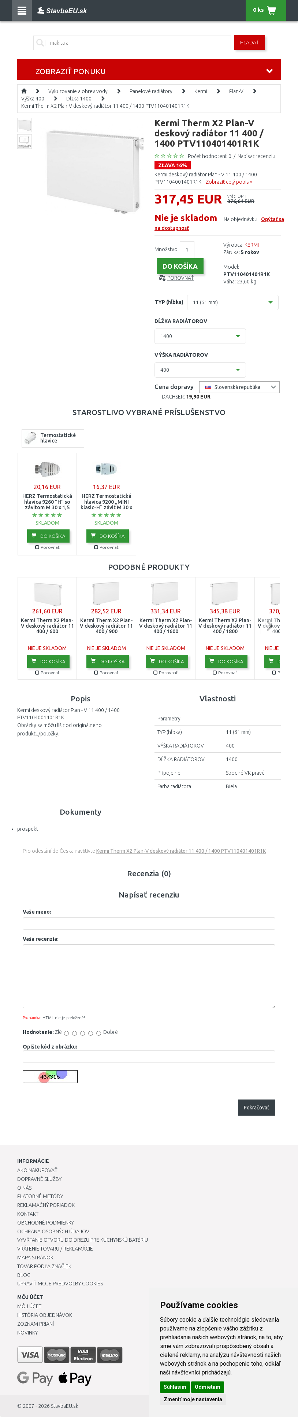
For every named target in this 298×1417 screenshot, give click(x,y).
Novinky (27, 1333)
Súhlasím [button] (175, 1387)
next (269, 626)
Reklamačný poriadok (46, 1205)
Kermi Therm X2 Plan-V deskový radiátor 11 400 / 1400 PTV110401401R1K (105, 106)
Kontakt (27, 1214)
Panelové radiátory (151, 91)
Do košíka (48, 536)
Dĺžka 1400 (79, 99)
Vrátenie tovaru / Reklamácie (55, 1249)
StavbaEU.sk (64, 1406)
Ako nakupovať (37, 1170)
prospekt (27, 829)
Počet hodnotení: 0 (209, 156)
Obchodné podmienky (45, 1223)
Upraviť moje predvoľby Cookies (60, 1283)
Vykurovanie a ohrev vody (78, 91)
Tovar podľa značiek (44, 1266)
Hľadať (249, 42)
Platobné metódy (40, 1196)
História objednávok (44, 1315)
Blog (23, 1275)
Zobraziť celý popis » (229, 182)
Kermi (200, 91)
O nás (24, 1188)
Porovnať (180, 278)
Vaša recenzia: (41, 939)
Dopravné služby (39, 1179)
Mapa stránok (35, 1257)
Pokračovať (256, 1108)
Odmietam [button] (207, 1387)
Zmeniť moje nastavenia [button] (193, 1399)
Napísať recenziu (256, 156)
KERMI (252, 245)
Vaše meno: (37, 912)
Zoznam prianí (35, 1324)
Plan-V (236, 91)
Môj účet (29, 1306)
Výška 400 (32, 99)
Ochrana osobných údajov (53, 1231)
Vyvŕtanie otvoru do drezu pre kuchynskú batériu (82, 1240)
